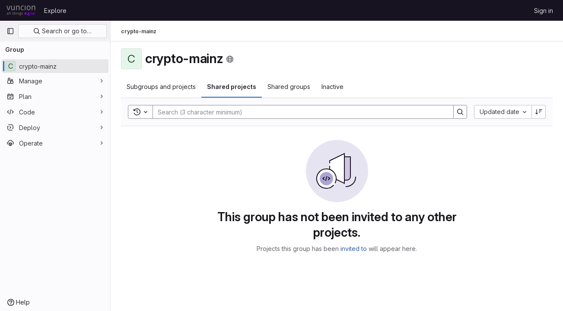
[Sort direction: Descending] (539, 112)
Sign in (543, 10)
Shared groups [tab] (288, 86)
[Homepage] (21, 10)
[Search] (299, 112)
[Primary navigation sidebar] (10, 31)
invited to (353, 248)
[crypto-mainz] (55, 66)
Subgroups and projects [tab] (161, 86)
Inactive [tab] (332, 86)
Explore (55, 10)
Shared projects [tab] (231, 86)
